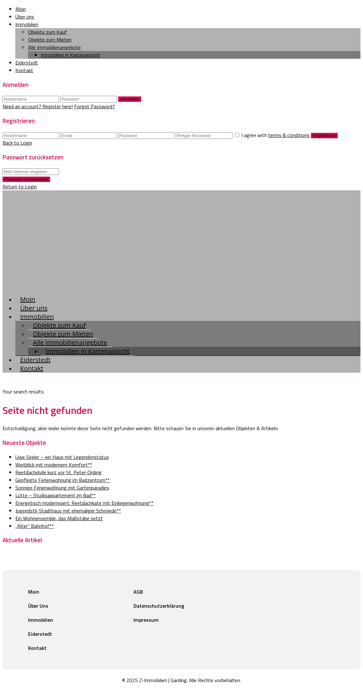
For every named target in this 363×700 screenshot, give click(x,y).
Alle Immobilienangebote (54, 47)
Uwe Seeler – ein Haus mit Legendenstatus (62, 457)
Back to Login (17, 143)
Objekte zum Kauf (47, 32)
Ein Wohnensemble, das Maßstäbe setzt (59, 518)
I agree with (276, 135)
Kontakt (24, 70)
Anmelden (129, 99)
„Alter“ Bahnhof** (34, 526)
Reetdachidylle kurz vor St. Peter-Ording (58, 472)
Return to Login (20, 186)
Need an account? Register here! (38, 106)
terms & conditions (289, 135)
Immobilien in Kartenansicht (70, 55)
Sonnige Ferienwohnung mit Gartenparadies (62, 487)
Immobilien (26, 24)
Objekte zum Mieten (50, 39)
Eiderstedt (26, 62)
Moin (20, 9)
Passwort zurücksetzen (26, 179)
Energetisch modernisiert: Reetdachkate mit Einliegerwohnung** (84, 503)
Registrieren (324, 135)
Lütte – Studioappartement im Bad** (55, 495)
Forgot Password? (94, 106)
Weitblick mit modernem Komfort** (53, 464)
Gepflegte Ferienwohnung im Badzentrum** (62, 480)
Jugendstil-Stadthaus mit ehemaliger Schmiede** (68, 510)
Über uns (24, 16)
